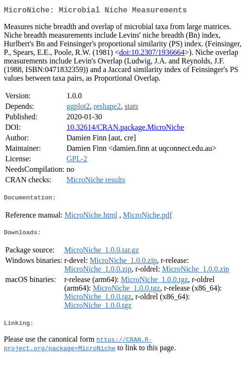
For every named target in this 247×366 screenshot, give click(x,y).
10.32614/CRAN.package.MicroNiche (125, 129)
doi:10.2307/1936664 (152, 54)
